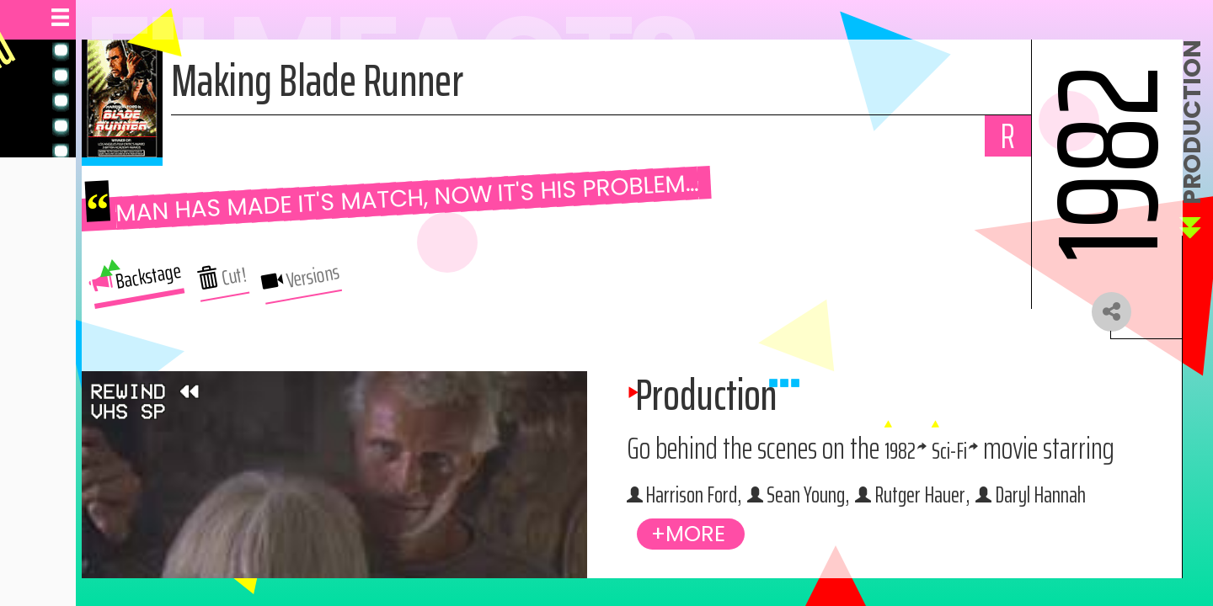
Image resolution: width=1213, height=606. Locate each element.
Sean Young (840, 548)
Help (34, 369)
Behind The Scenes (76, 191)
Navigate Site (60, 296)
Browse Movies (67, 260)
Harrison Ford (1003, 505)
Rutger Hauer (989, 548)
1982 (1040, 461)
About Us (49, 332)
